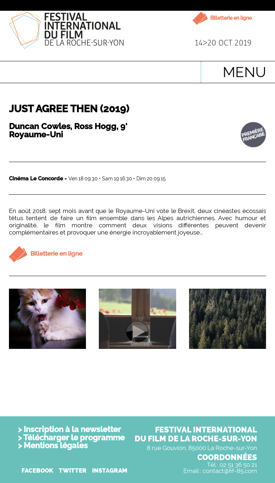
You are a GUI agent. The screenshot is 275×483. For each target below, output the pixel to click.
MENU (244, 71)
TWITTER (73, 470)
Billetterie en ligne (230, 18)
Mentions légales (56, 445)
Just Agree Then (69, 109)
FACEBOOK (37, 470)
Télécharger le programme (74, 437)
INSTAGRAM (109, 470)
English (184, 68)
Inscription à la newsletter (72, 429)
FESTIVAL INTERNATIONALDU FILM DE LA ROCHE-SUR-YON (196, 434)
